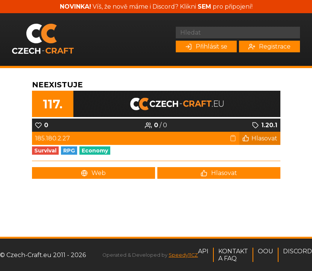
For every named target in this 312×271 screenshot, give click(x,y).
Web (93, 173)
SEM (204, 6)
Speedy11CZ (183, 255)
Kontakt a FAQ (233, 255)
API (203, 251)
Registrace (269, 46)
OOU (265, 251)
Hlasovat (259, 138)
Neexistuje (57, 84)
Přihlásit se (206, 46)
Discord (297, 251)
